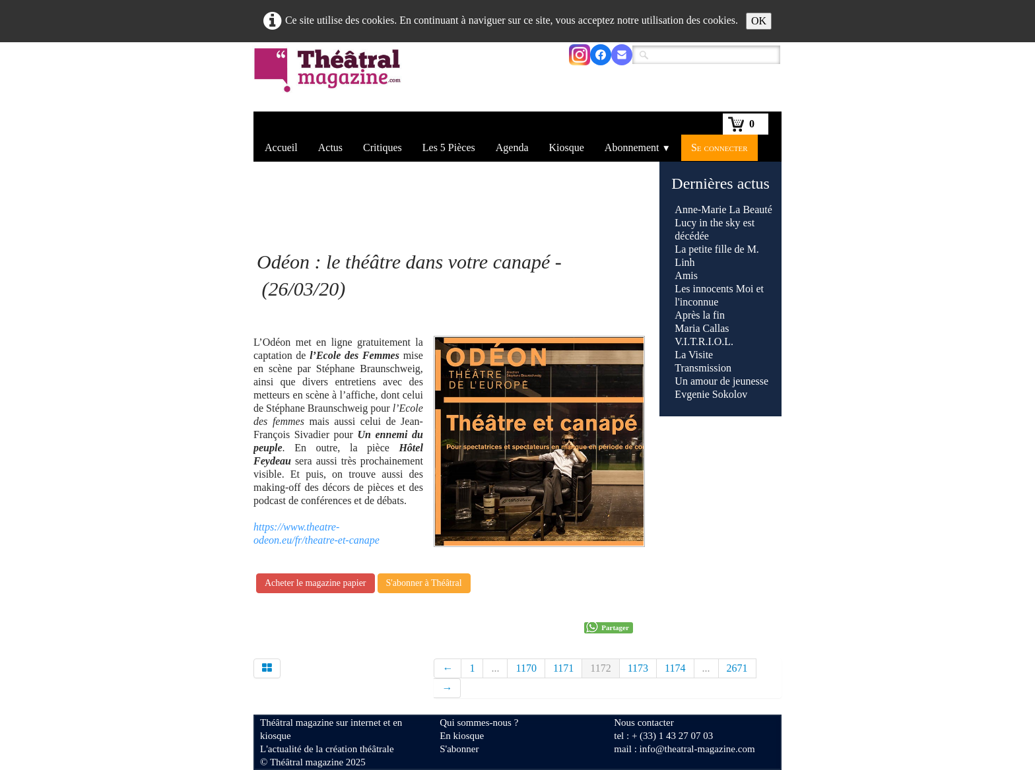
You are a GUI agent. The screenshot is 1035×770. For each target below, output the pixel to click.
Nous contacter (643, 722)
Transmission (703, 367)
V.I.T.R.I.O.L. (704, 341)
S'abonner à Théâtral (424, 583)
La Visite (695, 354)
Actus (330, 147)
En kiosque (462, 735)
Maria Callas (702, 328)
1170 (526, 668)
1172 (600, 668)
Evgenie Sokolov (711, 394)
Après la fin (700, 315)
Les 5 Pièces (448, 147)
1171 (563, 668)
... (495, 668)
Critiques (382, 147)
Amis (687, 275)
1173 (638, 668)
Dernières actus (720, 183)
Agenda (512, 147)
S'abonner (459, 749)
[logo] (329, 79)
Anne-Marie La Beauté (723, 209)
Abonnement (638, 147)
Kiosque (566, 147)
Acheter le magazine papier (315, 583)
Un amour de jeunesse (721, 381)
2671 (737, 668)
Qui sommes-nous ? (479, 722)
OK (758, 20)
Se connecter (719, 147)
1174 (675, 668)
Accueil (281, 147)
